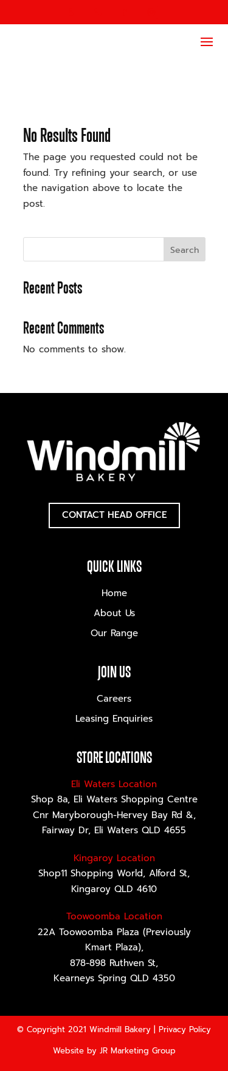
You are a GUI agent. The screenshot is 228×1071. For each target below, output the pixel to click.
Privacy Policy (185, 1029)
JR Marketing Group (138, 1050)
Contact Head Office (114, 515)
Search (184, 250)
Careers (114, 698)
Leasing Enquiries (114, 718)
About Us (114, 613)
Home (114, 593)
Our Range (114, 633)
